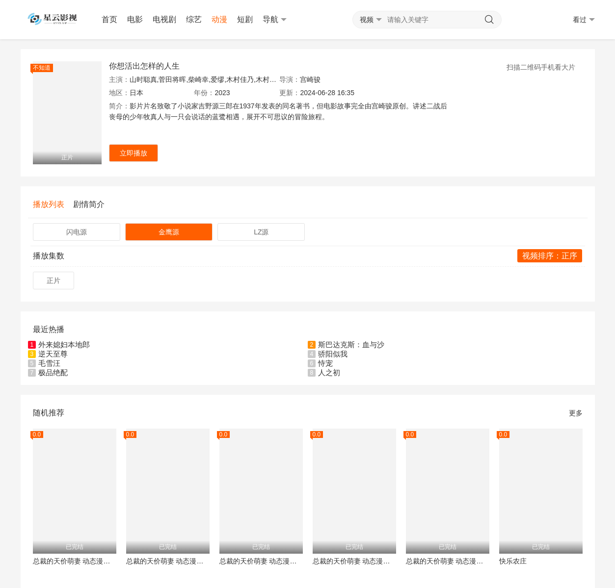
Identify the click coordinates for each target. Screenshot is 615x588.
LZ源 (261, 232)
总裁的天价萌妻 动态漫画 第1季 (261, 561)
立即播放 (133, 153)
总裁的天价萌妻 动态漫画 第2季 (354, 561)
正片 (53, 280)
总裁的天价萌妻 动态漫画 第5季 (168, 561)
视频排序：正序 (549, 256)
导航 (275, 19)
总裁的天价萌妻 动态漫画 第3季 (447, 561)
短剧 (245, 19)
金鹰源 (169, 232)
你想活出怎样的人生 (144, 66)
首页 (109, 19)
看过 (584, 20)
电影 (135, 19)
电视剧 (164, 19)
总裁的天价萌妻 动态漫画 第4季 (74, 561)
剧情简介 (89, 204)
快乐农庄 (513, 561)
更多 (576, 413)
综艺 (194, 19)
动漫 (219, 19)
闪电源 (76, 232)
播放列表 (48, 204)
